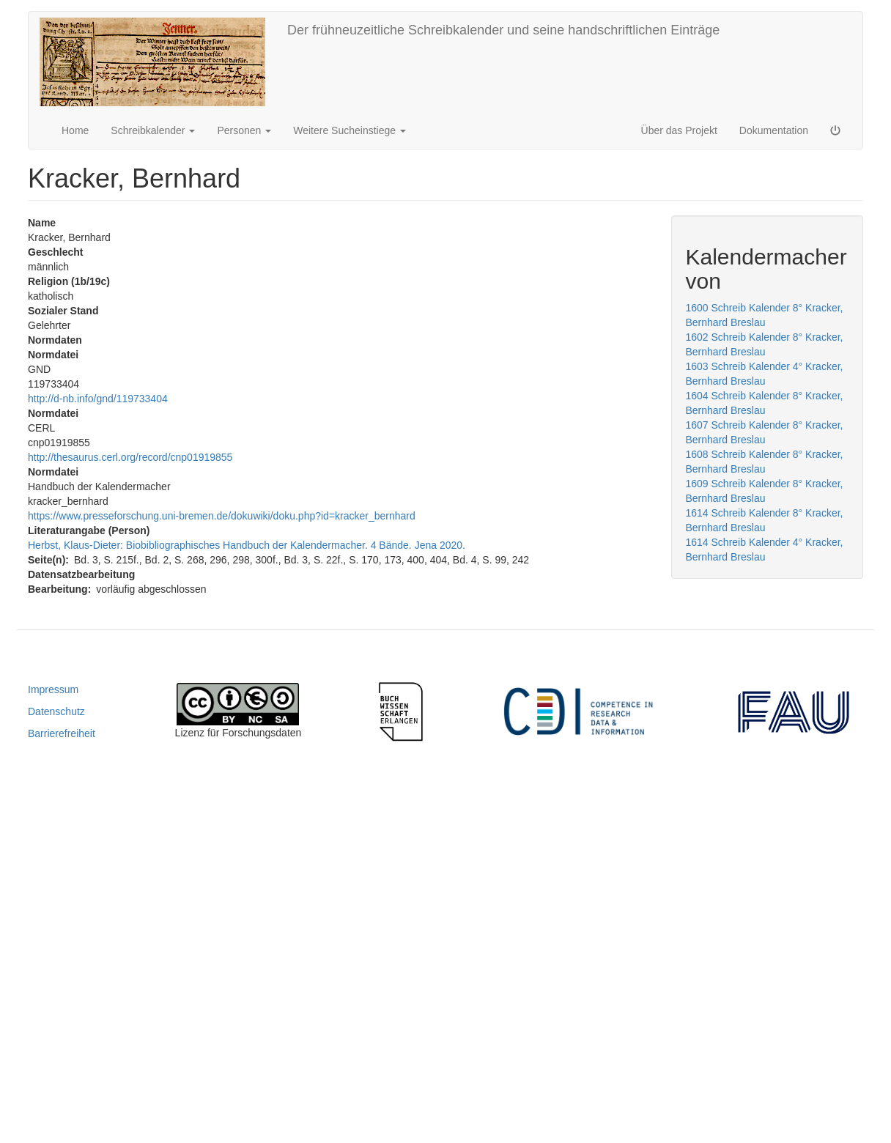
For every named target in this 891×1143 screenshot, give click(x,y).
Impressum (53, 689)
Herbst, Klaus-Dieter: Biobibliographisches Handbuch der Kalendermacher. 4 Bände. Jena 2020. (246, 545)
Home (75, 130)
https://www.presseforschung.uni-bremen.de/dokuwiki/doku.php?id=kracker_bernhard (221, 516)
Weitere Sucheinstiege (349, 130)
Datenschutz (56, 711)
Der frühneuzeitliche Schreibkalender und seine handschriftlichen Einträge (503, 30)
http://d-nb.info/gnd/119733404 (98, 398)
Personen (244, 130)
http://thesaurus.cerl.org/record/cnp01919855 (130, 457)
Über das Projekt (679, 130)
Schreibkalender (153, 130)
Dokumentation (773, 130)
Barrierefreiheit (61, 733)
